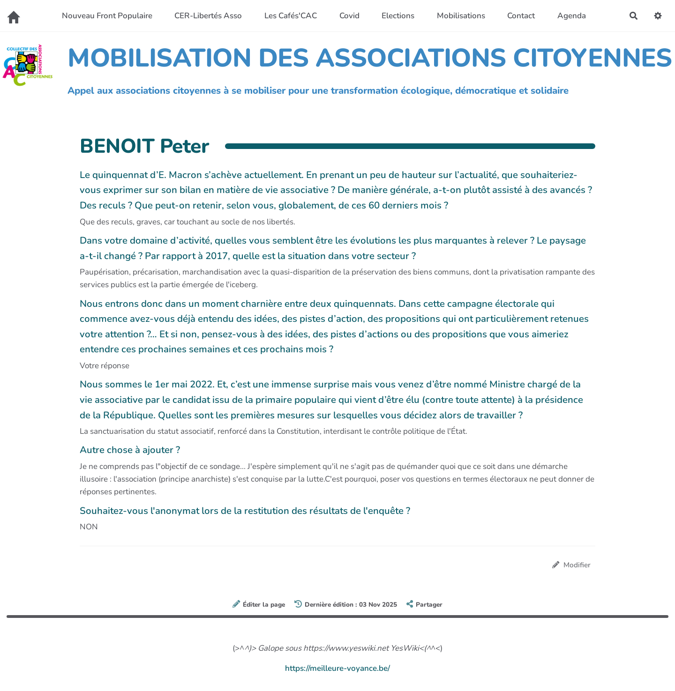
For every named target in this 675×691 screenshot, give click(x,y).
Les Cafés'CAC (290, 15)
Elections (398, 15)
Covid (349, 15)
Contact (521, 15)
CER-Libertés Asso (208, 15)
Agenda (571, 15)
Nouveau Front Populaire (107, 15)
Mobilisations (461, 15)
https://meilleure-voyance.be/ (337, 668)
